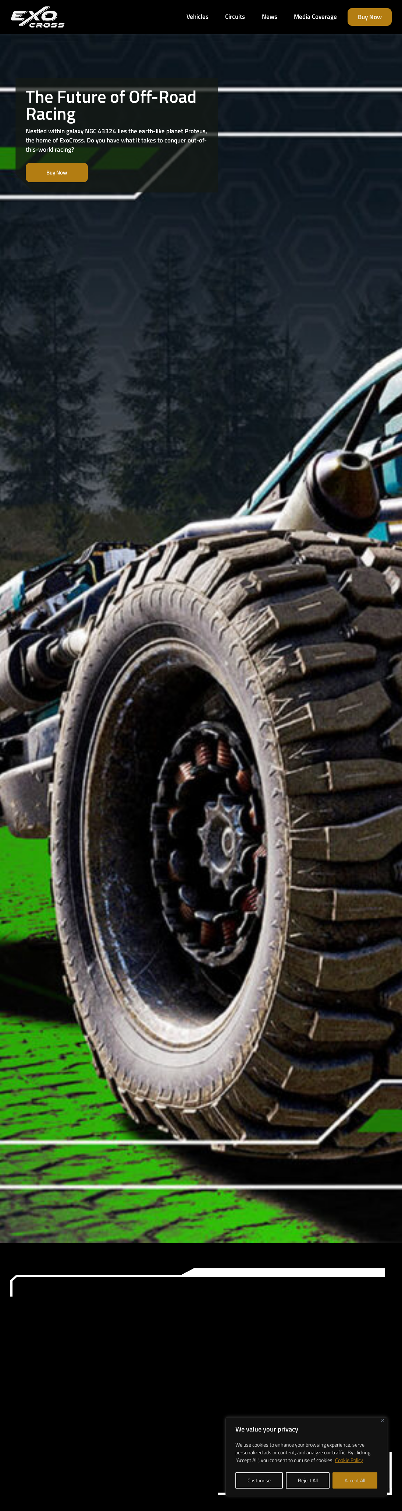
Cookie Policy (349, 1460)
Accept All (355, 1480)
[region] (306, 1456)
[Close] (382, 1420)
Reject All (308, 1480)
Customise (259, 1480)
